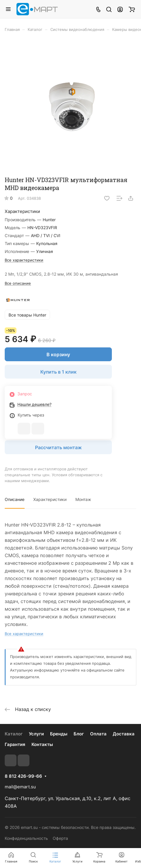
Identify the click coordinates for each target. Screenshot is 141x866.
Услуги (36, 734)
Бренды (58, 734)
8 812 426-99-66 (23, 776)
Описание (14, 499)
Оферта (60, 838)
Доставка (124, 734)
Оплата (98, 734)
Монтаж (83, 499)
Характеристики (50, 499)
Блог (79, 734)
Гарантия (15, 744)
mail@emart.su (20, 787)
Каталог (14, 734)
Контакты (42, 744)
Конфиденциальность (26, 838)
